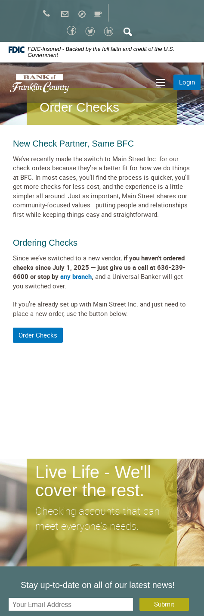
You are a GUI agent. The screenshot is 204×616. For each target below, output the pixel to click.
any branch (76, 276)
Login (187, 82)
